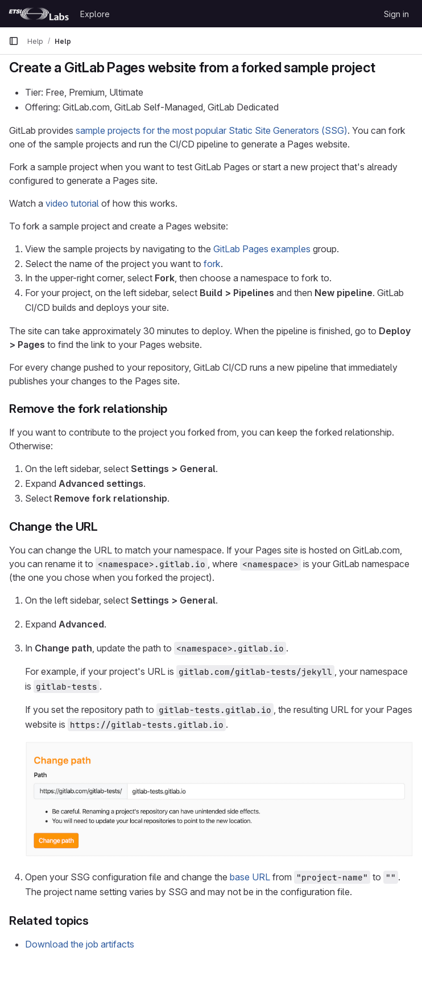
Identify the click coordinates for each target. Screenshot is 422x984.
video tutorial (72, 203)
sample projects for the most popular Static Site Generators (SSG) (211, 130)
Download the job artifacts (79, 944)
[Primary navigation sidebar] (14, 41)
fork (212, 263)
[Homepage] (38, 14)
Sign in (396, 14)
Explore (95, 14)
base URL (250, 877)
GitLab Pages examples (262, 249)
